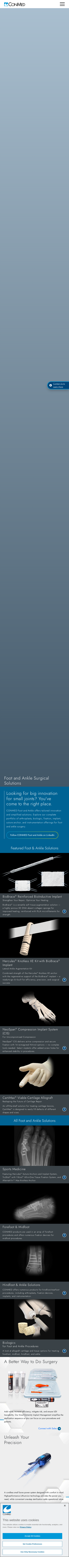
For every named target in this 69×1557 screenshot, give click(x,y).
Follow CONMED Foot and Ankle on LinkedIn (32, 835)
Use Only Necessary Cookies (32, 1552)
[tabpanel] (34, 984)
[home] (14, 4)
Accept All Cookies (32, 1536)
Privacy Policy (25, 1527)
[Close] (65, 1505)
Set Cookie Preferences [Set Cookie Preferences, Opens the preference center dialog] (32, 1544)
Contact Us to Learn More (57, 385)
